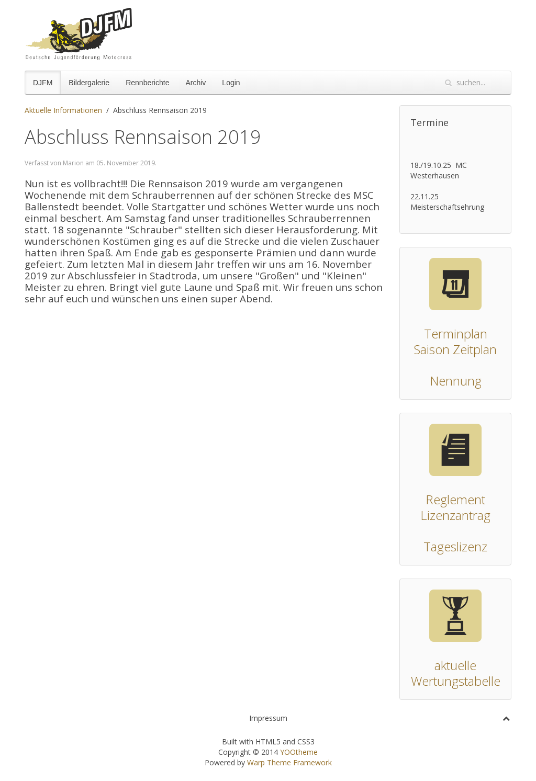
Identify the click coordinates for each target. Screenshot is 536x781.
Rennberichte (147, 82)
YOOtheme (299, 752)
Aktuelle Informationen (63, 110)
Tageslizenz (455, 546)
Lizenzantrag (455, 515)
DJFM (42, 82)
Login (231, 82)
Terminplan (455, 333)
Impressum (268, 718)
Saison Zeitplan (455, 349)
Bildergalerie (89, 82)
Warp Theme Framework (289, 762)
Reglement (455, 499)
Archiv (195, 82)
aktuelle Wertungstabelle (455, 673)
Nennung (456, 380)
